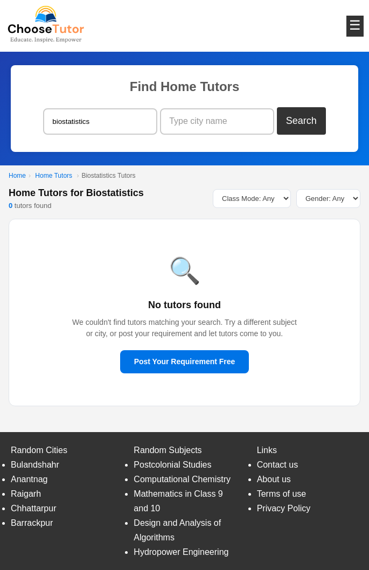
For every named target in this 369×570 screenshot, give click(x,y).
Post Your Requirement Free (184, 361)
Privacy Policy (284, 508)
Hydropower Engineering (181, 552)
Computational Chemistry (182, 479)
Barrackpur (32, 522)
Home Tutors (53, 175)
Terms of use (282, 493)
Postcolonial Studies (172, 464)
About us (274, 479)
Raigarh (26, 493)
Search (301, 120)
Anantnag (29, 479)
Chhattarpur (34, 508)
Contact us (277, 464)
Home (17, 175)
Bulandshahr (35, 464)
